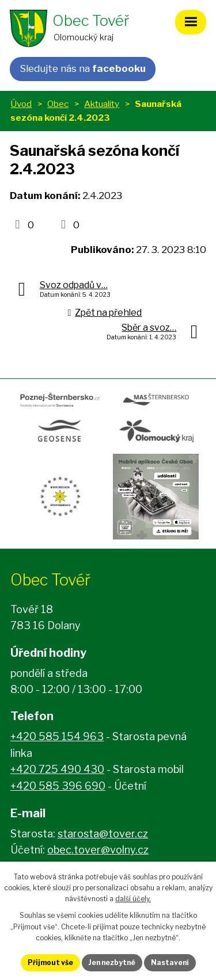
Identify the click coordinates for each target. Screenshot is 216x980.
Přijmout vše (50, 962)
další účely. (133, 898)
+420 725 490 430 (57, 769)
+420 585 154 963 (57, 736)
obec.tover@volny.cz (98, 850)
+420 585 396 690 (57, 786)
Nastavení (170, 962)
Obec (58, 103)
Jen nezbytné (112, 962)
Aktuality (101, 103)
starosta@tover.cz (103, 834)
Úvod (21, 103)
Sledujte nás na (83, 68)
